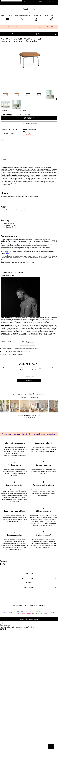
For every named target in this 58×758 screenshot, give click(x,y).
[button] (56, 99)
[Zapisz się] (29, 380)
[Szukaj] (22, 19)
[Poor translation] (4, 629)
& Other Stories (25, 16)
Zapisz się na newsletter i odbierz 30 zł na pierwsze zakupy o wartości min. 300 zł (29, 27)
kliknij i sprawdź (30, 342)
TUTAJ (7, 253)
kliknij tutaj (21, 354)
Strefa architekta (40, 16)
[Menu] (7, 19)
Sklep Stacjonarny (9, 16)
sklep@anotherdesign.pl (31, 257)
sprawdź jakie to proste (24, 351)
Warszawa (23, 397)
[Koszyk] (51, 19)
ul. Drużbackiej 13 (32, 397)
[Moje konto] (36, 19)
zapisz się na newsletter (32, 348)
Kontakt (53, 16)
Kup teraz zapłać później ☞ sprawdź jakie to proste (29, 34)
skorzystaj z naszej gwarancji (27, 345)
